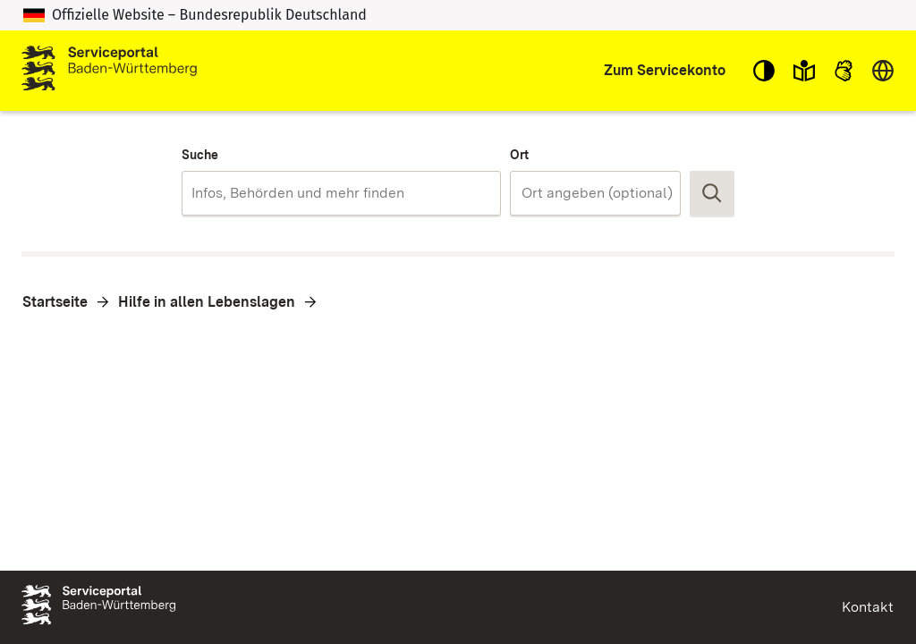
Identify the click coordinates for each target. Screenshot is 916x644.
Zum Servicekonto (664, 70)
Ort (519, 155)
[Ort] (606, 193)
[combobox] (341, 193)
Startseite (55, 301)
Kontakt (868, 606)
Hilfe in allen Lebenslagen (206, 301)
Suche (200, 155)
